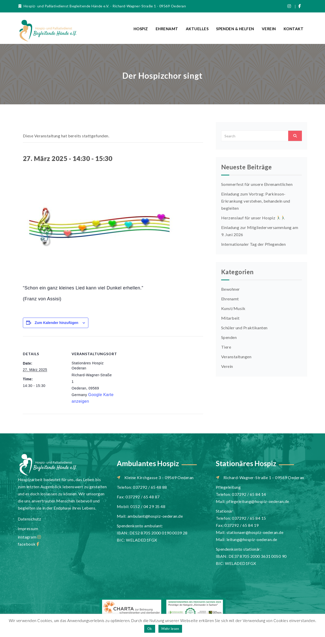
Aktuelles (197, 28)
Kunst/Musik (233, 308)
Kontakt (293, 28)
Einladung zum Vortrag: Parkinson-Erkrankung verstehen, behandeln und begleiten (255, 200)
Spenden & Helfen (235, 28)
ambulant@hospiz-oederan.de (155, 516)
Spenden (229, 337)
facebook (28, 544)
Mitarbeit (230, 318)
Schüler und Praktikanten (244, 327)
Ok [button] (149, 629)
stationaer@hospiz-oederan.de (254, 532)
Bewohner (230, 289)
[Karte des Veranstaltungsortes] (147, 371)
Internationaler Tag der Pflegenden (253, 244)
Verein (269, 28)
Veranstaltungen (236, 356)
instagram (29, 536)
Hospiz (141, 28)
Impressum (28, 528)
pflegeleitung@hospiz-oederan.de (257, 501)
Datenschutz (29, 518)
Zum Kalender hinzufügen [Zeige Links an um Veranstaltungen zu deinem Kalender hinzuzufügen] (56, 323)
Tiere (226, 347)
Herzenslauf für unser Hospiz (253, 217)
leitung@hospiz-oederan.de (251, 539)
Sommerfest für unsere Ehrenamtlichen (256, 184)
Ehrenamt (167, 28)
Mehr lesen (170, 629)
